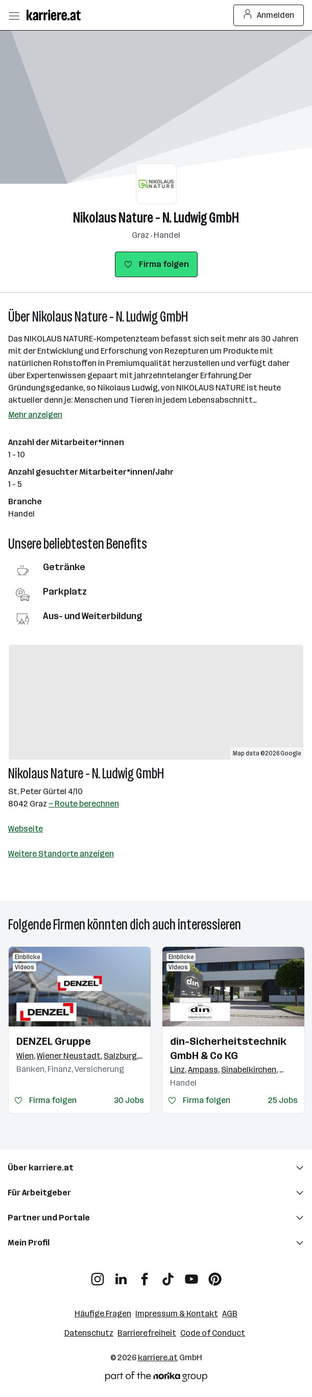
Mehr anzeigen (35, 415)
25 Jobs (283, 1100)
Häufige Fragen (103, 1313)
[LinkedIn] (121, 1275)
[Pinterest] (215, 1275)
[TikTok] (168, 1275)
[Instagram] (97, 1275)
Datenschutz (88, 1333)
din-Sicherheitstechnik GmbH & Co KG (228, 1048)
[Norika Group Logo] (156, 1378)
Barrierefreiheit (146, 1333)
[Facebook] (144, 1275)
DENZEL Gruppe (53, 1041)
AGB (229, 1313)
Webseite (25, 829)
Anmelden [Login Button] (269, 15)
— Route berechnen (84, 803)
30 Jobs (129, 1100)
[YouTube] (191, 1275)
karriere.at (158, 1357)
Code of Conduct (212, 1333)
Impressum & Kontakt (176, 1313)
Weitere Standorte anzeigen (61, 854)
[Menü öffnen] (14, 15)
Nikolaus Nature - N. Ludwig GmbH (156, 217)
